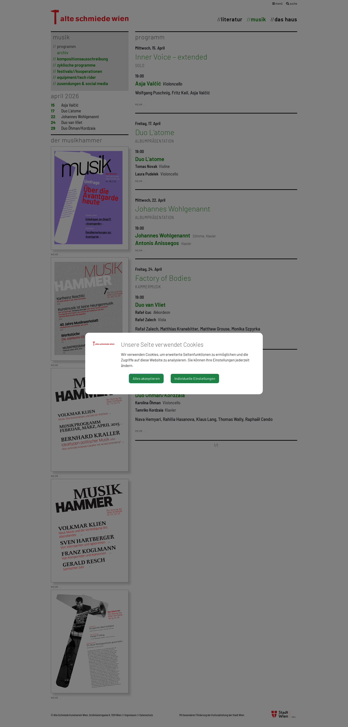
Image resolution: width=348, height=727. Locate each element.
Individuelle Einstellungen (194, 378)
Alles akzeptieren (146, 378)
